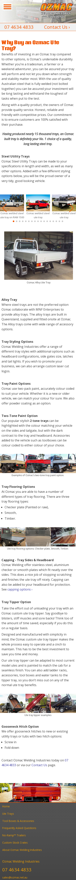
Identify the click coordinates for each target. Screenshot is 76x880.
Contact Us (39, 765)
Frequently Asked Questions (19, 828)
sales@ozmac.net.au (14, 877)
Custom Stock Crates (15, 842)
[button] (13, 221)
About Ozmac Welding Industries (22, 850)
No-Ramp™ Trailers (14, 835)
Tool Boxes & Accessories (18, 821)
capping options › (19, 589)
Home (6, 806)
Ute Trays (8, 813)
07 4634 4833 (18, 27)
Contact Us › (57, 27)
